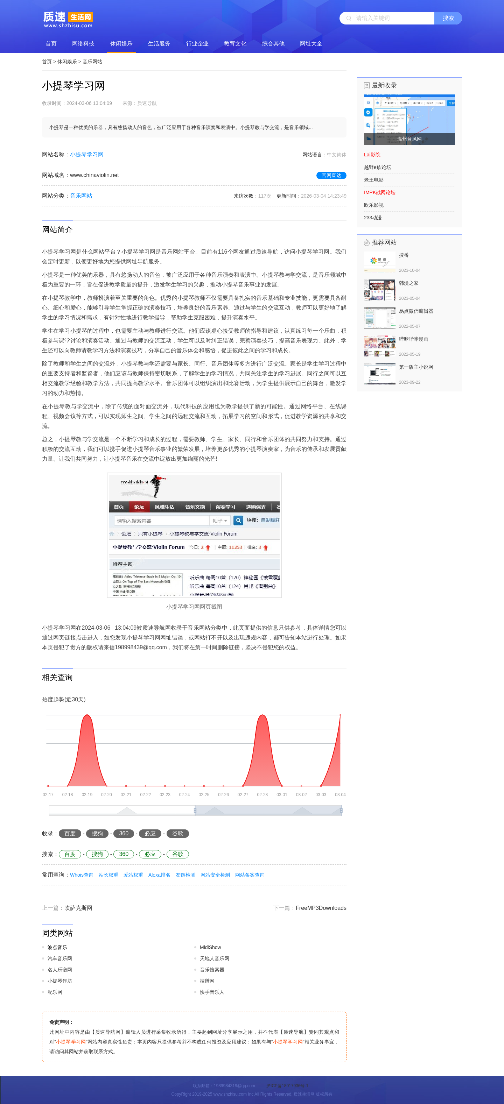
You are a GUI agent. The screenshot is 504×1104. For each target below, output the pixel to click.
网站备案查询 (250, 875)
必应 (150, 833)
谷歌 (177, 833)
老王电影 (374, 180)
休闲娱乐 (121, 44)
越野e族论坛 (377, 167)
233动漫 (373, 217)
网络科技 (83, 44)
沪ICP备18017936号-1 (287, 1085)
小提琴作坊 (60, 981)
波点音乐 (57, 947)
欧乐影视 (374, 205)
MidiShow (210, 947)
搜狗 (97, 833)
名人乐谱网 (60, 969)
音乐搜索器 (212, 969)
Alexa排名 (159, 875)
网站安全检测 (215, 875)
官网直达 (331, 175)
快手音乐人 (212, 992)
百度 (70, 833)
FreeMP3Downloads (321, 908)
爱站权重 (133, 875)
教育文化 (235, 44)
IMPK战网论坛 (380, 192)
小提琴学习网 (87, 154)
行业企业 (197, 44)
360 (123, 833)
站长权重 (108, 875)
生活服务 (159, 44)
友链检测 (185, 875)
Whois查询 (81, 875)
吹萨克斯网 (78, 908)
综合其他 (273, 44)
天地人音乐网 (214, 958)
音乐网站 (92, 61)
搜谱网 (207, 981)
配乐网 (55, 992)
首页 (51, 44)
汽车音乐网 (60, 958)
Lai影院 (372, 154)
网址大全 (311, 44)
